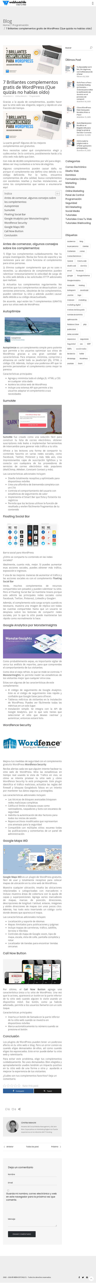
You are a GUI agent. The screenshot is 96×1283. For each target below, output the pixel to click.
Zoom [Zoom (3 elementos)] (80, 363)
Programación (20, 25)
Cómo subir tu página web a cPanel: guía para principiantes (84, 144)
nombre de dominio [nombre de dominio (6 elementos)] (74, 315)
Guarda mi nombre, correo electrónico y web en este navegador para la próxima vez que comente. (31, 1196)
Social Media (73, 211)
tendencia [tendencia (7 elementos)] (71, 354)
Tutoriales (71, 215)
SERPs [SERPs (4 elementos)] (69, 349)
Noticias (70, 187)
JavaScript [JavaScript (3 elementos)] (84, 290)
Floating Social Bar (15, 214)
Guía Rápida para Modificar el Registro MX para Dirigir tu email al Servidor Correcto (84, 128)
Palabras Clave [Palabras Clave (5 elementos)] (73, 324)
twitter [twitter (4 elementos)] (82, 354)
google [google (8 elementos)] (70, 276)
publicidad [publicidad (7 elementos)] (71, 329)
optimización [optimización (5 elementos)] (72, 319)
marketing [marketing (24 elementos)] (82, 300)
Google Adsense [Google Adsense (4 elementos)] (83, 276)
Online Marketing (75, 191)
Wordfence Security (15, 222)
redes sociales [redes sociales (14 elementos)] (72, 334)
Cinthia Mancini (21, 96)
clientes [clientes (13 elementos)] (85, 246)
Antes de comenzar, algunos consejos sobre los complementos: (30, 200)
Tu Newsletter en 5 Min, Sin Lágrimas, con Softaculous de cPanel (84, 70)
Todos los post (32, 1146)
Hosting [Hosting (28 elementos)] (82, 285)
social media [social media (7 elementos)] (81, 349)
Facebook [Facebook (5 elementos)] (80, 271)
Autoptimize (11, 206)
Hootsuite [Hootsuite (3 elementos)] (70, 285)
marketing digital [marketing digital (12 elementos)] (73, 305)
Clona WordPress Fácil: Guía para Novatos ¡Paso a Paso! (84, 111)
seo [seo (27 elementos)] (81, 344)
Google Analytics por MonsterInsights (26, 218)
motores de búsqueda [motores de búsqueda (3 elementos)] (75, 310)
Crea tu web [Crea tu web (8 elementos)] (81, 261)
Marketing (71, 183)
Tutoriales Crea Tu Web (79, 219)
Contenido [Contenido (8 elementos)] (71, 251)
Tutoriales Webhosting (78, 223)
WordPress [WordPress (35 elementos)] (84, 359)
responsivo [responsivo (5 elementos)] (71, 339)
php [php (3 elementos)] (84, 324)
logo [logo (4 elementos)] (79, 295)
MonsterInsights (12, 674)
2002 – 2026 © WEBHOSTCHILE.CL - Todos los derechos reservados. (27, 1277)
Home (6, 25)
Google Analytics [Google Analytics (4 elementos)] (73, 280)
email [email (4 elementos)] (69, 271)
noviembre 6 (7, 96)
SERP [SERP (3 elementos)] (88, 344)
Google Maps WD (14, 227)
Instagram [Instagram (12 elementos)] (71, 290)
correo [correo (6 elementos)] (82, 251)
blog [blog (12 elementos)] (81, 241)
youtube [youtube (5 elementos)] (70, 363)
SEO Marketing (73, 207)
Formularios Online (76, 179)
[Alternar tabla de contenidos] (56, 194)
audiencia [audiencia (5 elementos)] (71, 241)
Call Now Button (13, 231)
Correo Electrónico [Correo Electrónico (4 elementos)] (74, 256)
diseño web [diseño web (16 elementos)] (71, 266)
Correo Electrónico (76, 166)
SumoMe (9, 210)
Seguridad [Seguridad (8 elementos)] (71, 344)
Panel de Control (75, 195)
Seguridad (71, 203)
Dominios (71, 175)
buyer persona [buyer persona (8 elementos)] (72, 246)
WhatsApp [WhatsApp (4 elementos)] (71, 359)
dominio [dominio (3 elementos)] (83, 266)
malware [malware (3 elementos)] (70, 300)
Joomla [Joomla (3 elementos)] (70, 295)
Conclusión (10, 235)
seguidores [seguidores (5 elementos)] (84, 339)
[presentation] (25, 1209)
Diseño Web (72, 171)
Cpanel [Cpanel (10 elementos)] (70, 261)
